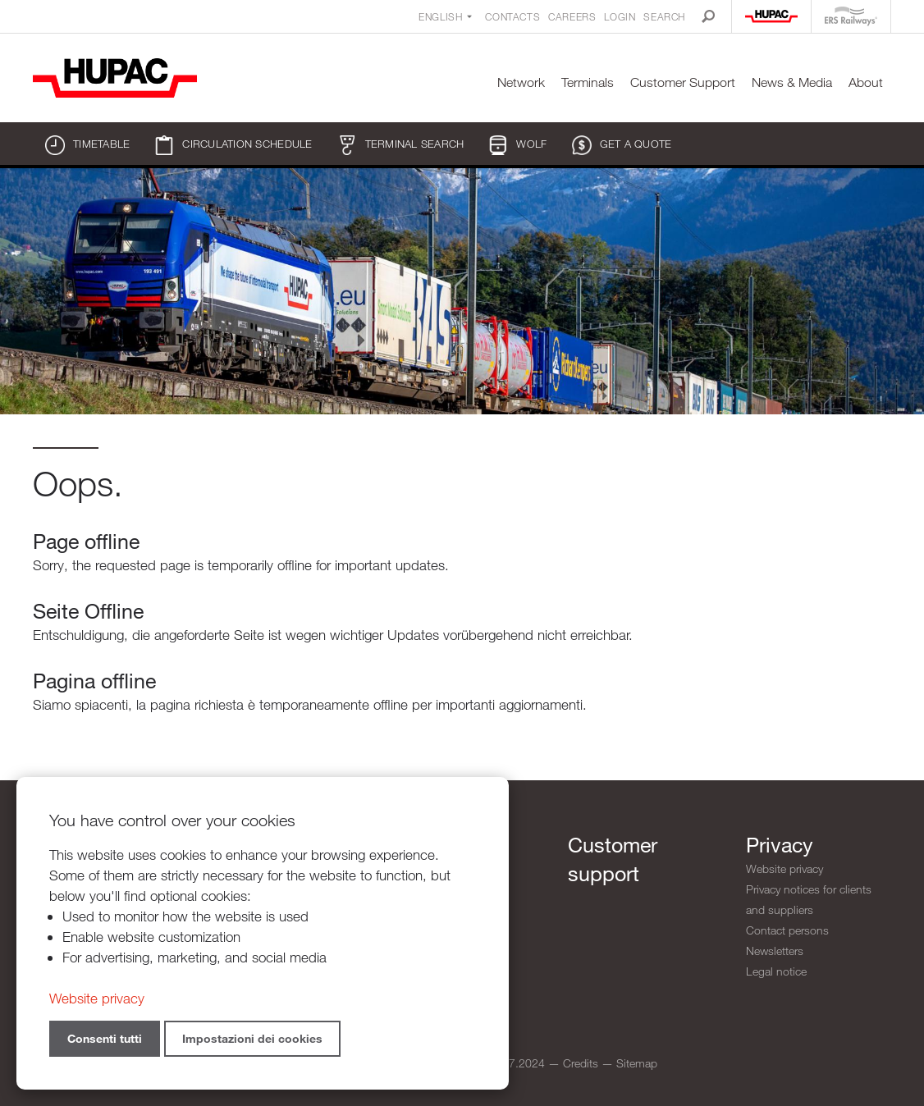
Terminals (587, 82)
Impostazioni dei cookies (252, 1038)
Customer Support (682, 82)
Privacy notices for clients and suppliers (808, 899)
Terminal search (400, 145)
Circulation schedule (233, 145)
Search (664, 16)
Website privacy (784, 868)
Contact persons (787, 930)
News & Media (792, 82)
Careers (572, 16)
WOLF (517, 145)
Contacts (512, 16)
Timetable (87, 145)
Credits (580, 1063)
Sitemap (636, 1063)
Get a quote (622, 145)
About (866, 82)
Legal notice (776, 971)
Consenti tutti (104, 1038)
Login (619, 16)
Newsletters (774, 950)
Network (521, 82)
